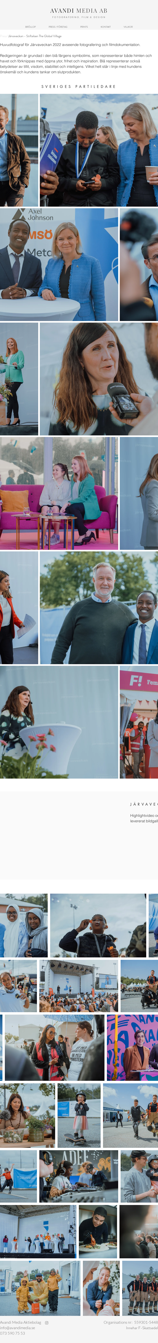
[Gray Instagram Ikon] (46, 1323)
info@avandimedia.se (17, 1327)
